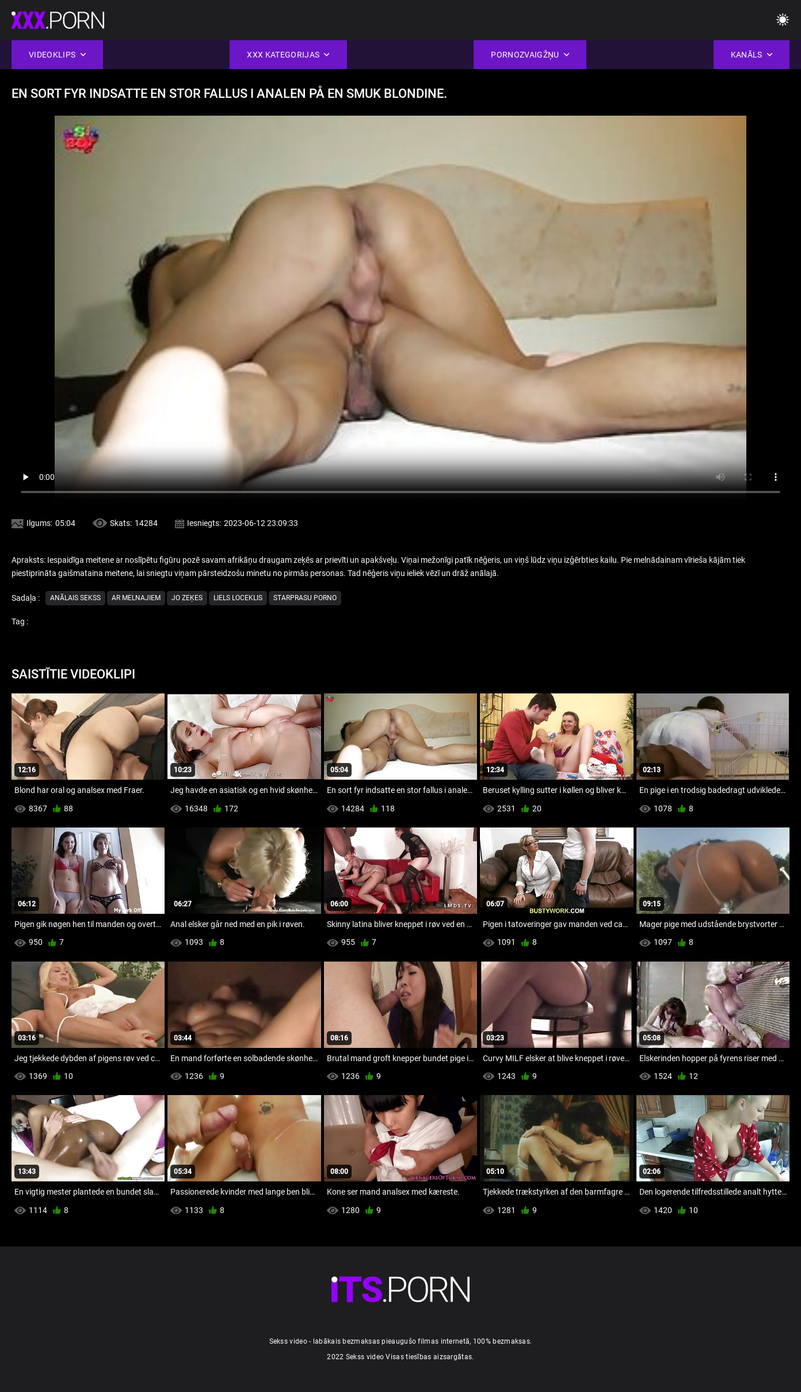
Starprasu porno (305, 598)
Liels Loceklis (237, 598)
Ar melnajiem (136, 598)
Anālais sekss (75, 598)
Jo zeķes (187, 598)
